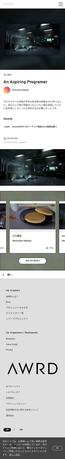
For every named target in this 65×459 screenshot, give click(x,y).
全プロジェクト (13, 386)
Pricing (9, 350)
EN (21, 430)
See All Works (33, 260)
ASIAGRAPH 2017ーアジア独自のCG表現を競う (34, 126)
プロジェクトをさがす (17, 307)
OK (57, 448)
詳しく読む (14, 454)
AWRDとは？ (12, 296)
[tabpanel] (32, 39)
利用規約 (10, 398)
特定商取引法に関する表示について (22, 410)
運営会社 (10, 415)
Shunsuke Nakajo (20, 90)
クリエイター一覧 (15, 313)
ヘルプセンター (13, 392)
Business (10, 339)
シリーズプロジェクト (17, 319)
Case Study (12, 344)
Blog (8, 302)
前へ (9, 274)
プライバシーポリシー (16, 404)
